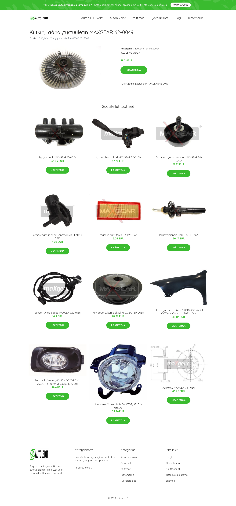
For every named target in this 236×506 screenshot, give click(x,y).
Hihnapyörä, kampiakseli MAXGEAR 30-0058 (118, 314)
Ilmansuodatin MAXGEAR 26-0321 (118, 237)
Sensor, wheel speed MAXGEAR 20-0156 (57, 314)
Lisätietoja (134, 72)
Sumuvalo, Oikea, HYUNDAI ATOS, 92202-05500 (118, 408)
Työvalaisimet (159, 19)
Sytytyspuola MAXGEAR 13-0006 (57, 159)
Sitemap (170, 482)
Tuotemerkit (195, 19)
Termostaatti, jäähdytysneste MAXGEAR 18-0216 (57, 239)
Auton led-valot (129, 459)
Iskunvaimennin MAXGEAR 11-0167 (178, 237)
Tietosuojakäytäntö (177, 477)
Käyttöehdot (173, 471)
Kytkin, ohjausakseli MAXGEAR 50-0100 (118, 159)
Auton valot (118, 19)
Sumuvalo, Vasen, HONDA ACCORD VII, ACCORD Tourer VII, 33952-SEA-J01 (57, 384)
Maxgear (154, 50)
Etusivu (33, 40)
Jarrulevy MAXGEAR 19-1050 (178, 389)
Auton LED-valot (92, 19)
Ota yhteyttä (173, 465)
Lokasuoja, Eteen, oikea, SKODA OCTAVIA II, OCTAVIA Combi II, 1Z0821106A (178, 314)
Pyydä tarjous (180, 5)
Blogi (178, 19)
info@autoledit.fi (84, 469)
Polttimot (138, 19)
